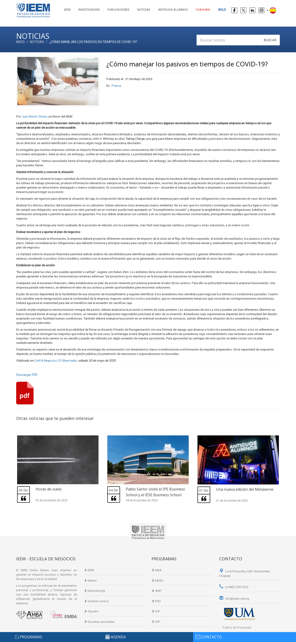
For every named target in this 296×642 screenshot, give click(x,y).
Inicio (20, 42)
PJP (155, 611)
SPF (155, 621)
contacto (211, 636)
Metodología (94, 590)
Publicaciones (119, 9)
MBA (156, 570)
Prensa (116, 85)
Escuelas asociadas (99, 621)
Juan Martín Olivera (34, 116)
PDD (156, 601)
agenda (118, 636)
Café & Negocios (45, 360)
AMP (156, 590)
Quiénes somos (96, 601)
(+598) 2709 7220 (233, 587)
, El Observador (67, 360)
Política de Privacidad (237, 628)
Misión (90, 580)
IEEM (67, 9)
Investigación (89, 9)
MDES (157, 580)
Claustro (91, 611)
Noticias (143, 9)
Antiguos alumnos (173, 9)
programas (31, 636)
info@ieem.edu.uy (234, 598)
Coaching (203, 9)
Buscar (270, 40)
